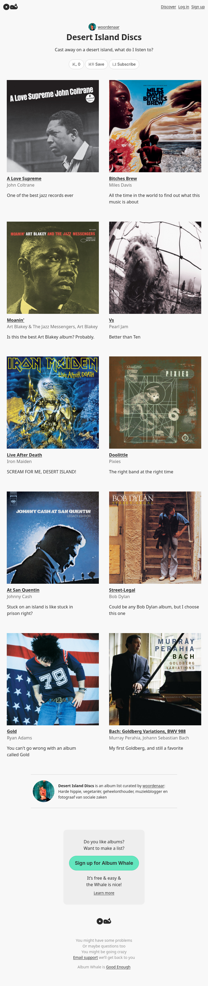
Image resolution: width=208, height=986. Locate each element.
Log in (183, 6)
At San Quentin (23, 590)
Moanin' (15, 320)
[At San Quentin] (53, 538)
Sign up (198, 6)
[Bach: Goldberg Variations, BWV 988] (155, 679)
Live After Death (24, 455)
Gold (12, 731)
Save (96, 64)
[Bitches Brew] (155, 126)
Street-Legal (122, 590)
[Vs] (155, 268)
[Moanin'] (53, 268)
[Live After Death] (53, 402)
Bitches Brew (123, 178)
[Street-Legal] (155, 538)
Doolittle (118, 455)
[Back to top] (104, 923)
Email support (85, 957)
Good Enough (118, 966)
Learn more (104, 892)
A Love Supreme (24, 178)
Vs (111, 320)
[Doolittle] (155, 402)
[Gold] (53, 679)
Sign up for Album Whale (104, 863)
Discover (168, 6)
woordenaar (104, 27)
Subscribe (124, 64)
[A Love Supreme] (53, 126)
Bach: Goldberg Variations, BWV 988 (147, 731)
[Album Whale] (10, 6)
